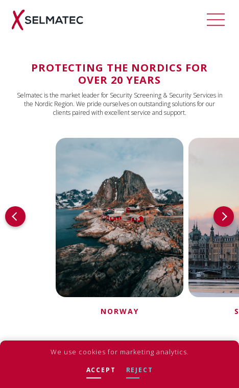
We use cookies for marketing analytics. (120, 351)
